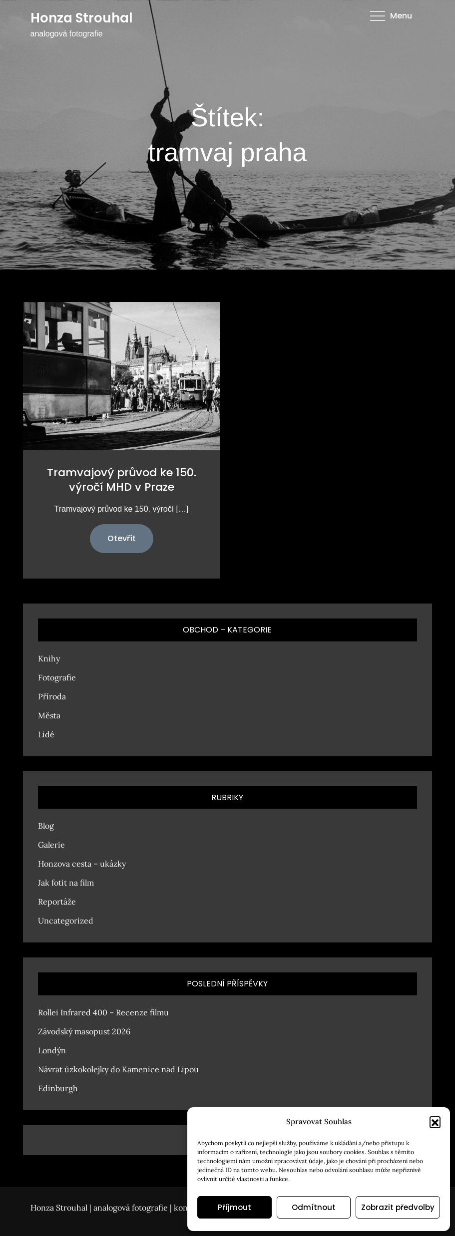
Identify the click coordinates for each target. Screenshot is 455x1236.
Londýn (52, 1050)
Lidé (46, 734)
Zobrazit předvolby (398, 1207)
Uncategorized (65, 921)
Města (49, 715)
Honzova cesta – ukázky (82, 864)
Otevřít (121, 538)
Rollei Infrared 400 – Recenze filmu (103, 1012)
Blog (46, 826)
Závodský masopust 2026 (84, 1031)
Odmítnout (314, 1207)
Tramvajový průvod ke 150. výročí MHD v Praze (121, 480)
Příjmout (234, 1207)
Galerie (51, 845)
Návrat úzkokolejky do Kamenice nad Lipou (118, 1069)
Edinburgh (58, 1088)
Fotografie (57, 677)
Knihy (49, 658)
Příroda (52, 696)
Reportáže (57, 902)
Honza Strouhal (81, 18)
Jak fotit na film (66, 883)
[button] (435, 1122)
